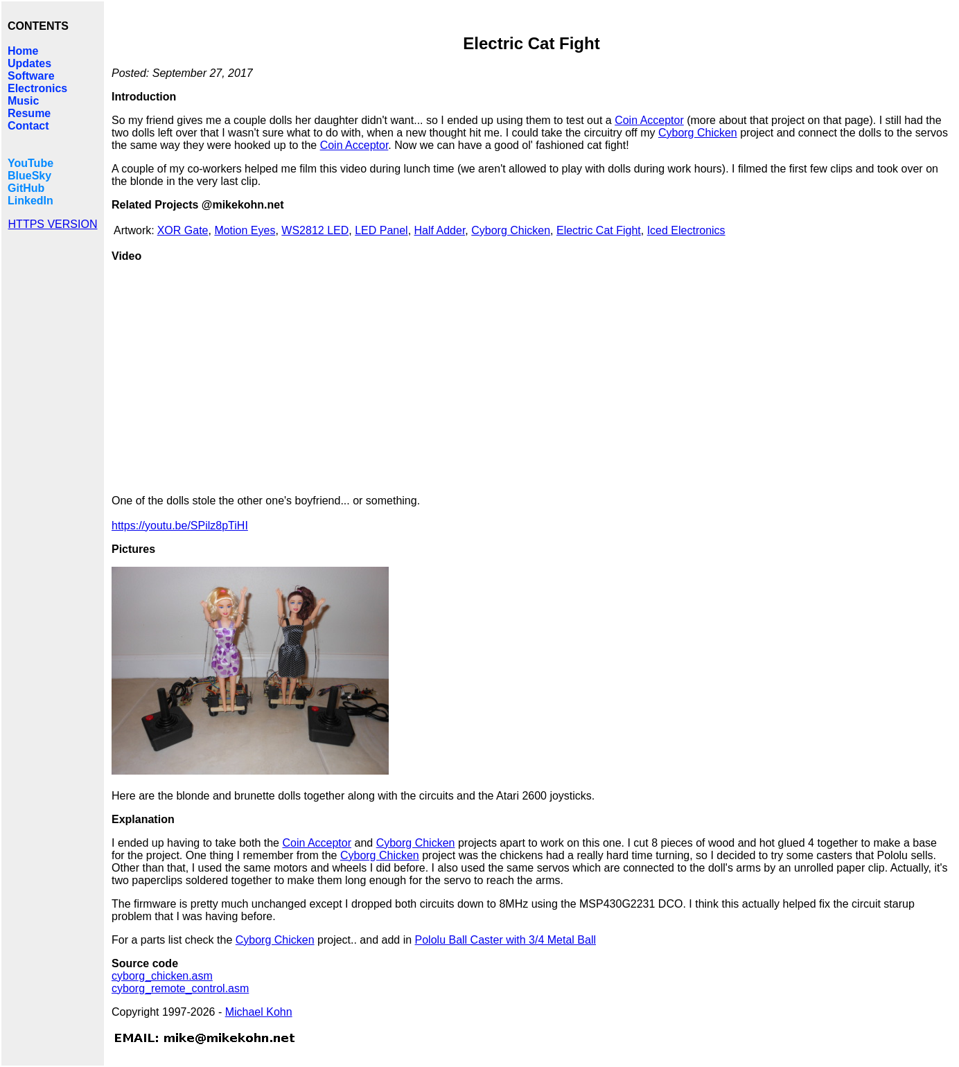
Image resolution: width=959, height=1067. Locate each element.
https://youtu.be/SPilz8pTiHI (180, 525)
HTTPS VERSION (53, 224)
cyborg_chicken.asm (162, 976)
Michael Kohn (258, 1012)
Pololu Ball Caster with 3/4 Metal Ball (505, 940)
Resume (29, 113)
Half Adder (440, 230)
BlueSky (29, 176)
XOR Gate (183, 230)
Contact (28, 126)
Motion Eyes (244, 230)
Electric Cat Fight (598, 230)
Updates (29, 63)
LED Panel (381, 230)
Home (23, 51)
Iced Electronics (686, 230)
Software (31, 76)
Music (23, 101)
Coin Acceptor (649, 120)
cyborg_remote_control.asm (180, 988)
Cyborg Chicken (697, 133)
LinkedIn (30, 200)
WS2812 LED (315, 230)
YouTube (30, 163)
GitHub (26, 188)
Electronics (37, 88)
